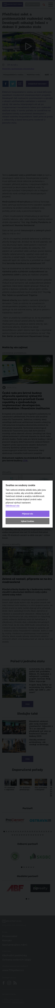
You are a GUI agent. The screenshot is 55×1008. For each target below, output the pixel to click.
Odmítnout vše (12, 506)
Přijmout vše (27, 514)
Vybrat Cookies (27, 521)
